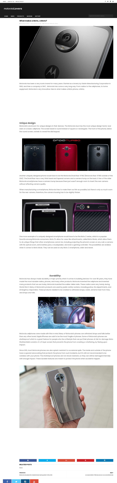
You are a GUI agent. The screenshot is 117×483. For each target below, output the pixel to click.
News (12, 16)
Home (6, 16)
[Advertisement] (57, 96)
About (4, 1)
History (37, 16)
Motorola (74, 24)
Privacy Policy (20, 1)
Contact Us (11, 1)
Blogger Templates (25, 476)
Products (20, 16)
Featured (69, 24)
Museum (29, 16)
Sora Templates (14, 476)
